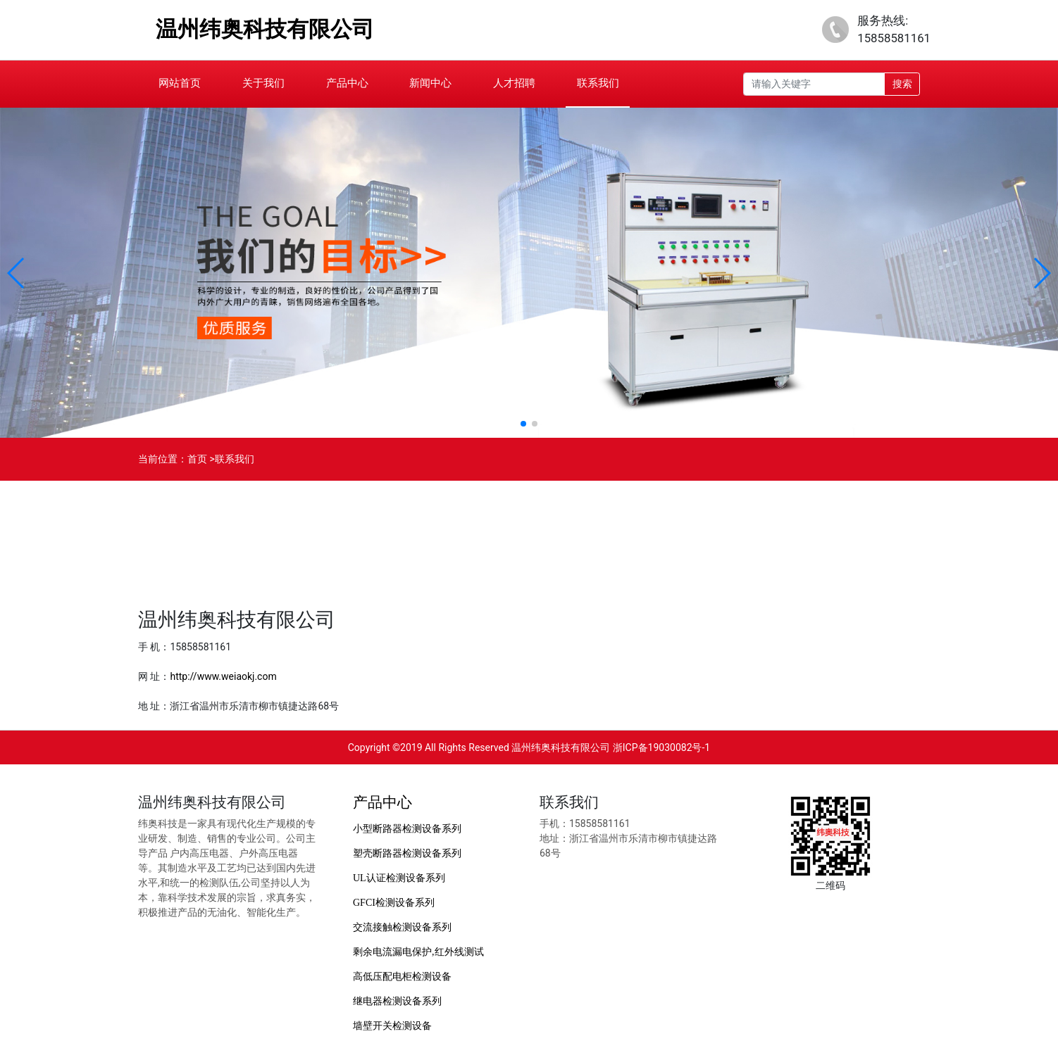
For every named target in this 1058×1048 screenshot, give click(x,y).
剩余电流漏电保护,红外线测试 (418, 952)
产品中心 (347, 83)
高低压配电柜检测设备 (402, 976)
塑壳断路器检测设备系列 (407, 853)
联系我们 (598, 83)
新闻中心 (430, 83)
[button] (16, 273)
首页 (197, 459)
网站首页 (179, 83)
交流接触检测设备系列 (402, 927)
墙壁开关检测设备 (392, 1026)
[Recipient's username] (814, 84)
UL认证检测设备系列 (399, 878)
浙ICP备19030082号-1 (661, 747)
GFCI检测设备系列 (394, 902)
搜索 (902, 83)
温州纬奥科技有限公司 (265, 29)
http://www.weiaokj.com (223, 676)
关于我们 (263, 83)
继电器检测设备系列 (397, 1001)
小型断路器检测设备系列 (407, 828)
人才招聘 (514, 83)
